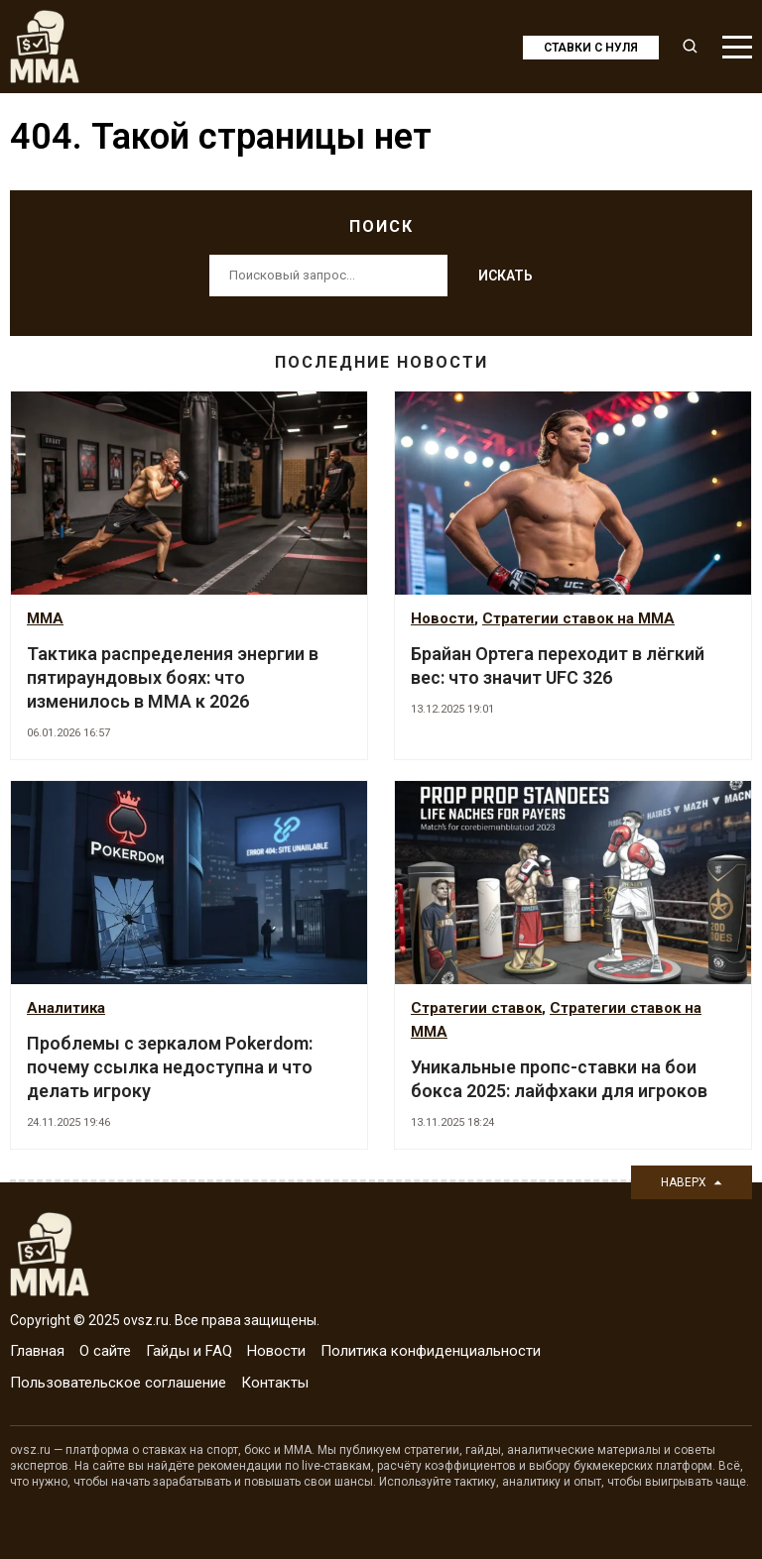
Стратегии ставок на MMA (578, 618)
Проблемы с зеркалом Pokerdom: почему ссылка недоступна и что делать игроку (170, 1067)
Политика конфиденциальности (430, 1351)
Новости (442, 618)
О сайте (105, 1351)
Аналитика (66, 1008)
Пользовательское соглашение (118, 1383)
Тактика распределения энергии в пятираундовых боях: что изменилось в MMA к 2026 (172, 677)
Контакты (275, 1383)
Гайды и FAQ (189, 1351)
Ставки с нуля (591, 48)
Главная (37, 1351)
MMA (45, 618)
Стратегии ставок (476, 1008)
